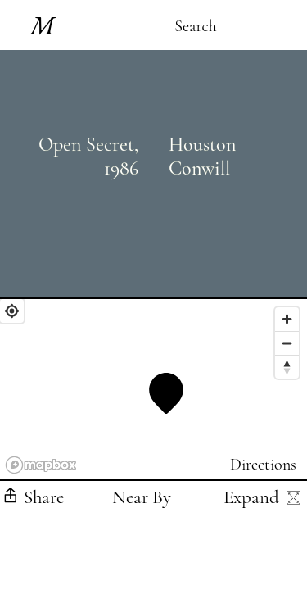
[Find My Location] (12, 311)
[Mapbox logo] (41, 465)
